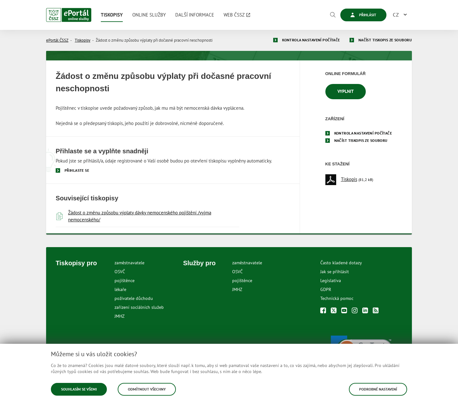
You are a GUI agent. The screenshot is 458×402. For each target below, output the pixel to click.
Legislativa (330, 280)
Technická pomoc (336, 298)
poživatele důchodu (133, 298)
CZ (396, 14)
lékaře (120, 289)
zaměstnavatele (129, 263)
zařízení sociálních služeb (139, 307)
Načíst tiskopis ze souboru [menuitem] (361, 140)
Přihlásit (363, 14)
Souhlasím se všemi (79, 389)
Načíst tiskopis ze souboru (385, 40)
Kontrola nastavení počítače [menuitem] (363, 133)
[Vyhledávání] (333, 15)
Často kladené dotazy (341, 263)
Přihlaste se (77, 170)
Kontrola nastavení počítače (311, 40)
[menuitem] (112, 15)
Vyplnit (345, 91)
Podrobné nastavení (378, 389)
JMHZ (119, 316)
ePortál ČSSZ (57, 40)
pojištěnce (124, 280)
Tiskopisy (82, 40)
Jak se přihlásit (334, 271)
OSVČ (119, 271)
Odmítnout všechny (147, 389)
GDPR (325, 289)
